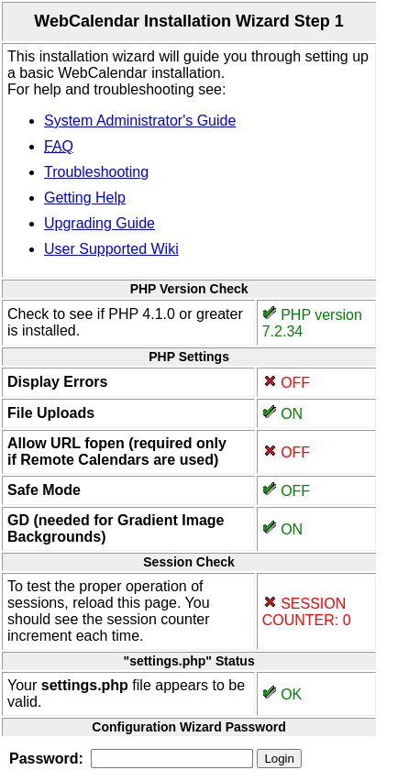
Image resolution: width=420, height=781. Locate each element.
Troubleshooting (96, 172)
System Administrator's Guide (140, 120)
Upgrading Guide (99, 223)
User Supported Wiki (111, 249)
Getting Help (85, 197)
